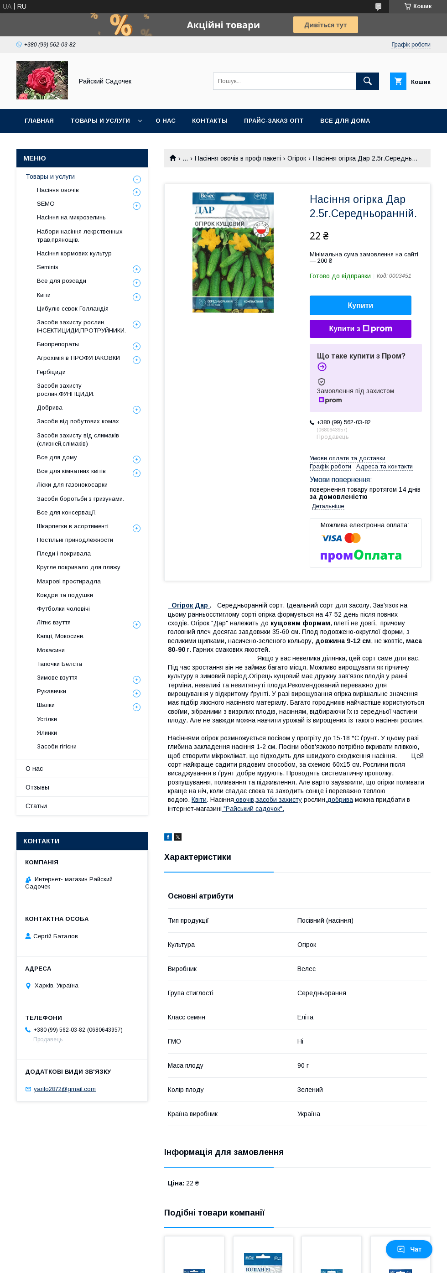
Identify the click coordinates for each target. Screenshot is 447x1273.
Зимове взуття (57, 677)
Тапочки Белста (59, 663)
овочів (244, 799)
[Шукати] (367, 81)
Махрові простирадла (69, 581)
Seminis (47, 267)
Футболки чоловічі (63, 608)
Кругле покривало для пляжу (78, 567)
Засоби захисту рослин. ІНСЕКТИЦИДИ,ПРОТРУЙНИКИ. (81, 326)
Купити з (360, 329)
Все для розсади (61, 280)
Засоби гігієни (57, 746)
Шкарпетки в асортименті (73, 526)
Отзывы (37, 787)
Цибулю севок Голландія (73, 308)
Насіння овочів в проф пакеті (238, 158)
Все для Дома (345, 120)
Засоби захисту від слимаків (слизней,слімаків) (78, 439)
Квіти (199, 799)
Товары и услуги (100, 120)
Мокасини (51, 650)
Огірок (296, 158)
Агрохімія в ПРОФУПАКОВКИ (78, 357)
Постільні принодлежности (75, 539)
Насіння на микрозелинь (71, 217)
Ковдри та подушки (65, 595)
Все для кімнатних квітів (71, 471)
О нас (166, 120)
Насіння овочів (58, 190)
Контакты (210, 120)
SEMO (46, 203)
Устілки (47, 719)
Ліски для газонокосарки (72, 484)
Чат (409, 1249)
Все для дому (57, 457)
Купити (361, 305)
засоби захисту (279, 799)
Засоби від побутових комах (78, 421)
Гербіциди (51, 372)
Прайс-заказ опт (274, 120)
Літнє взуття (54, 622)
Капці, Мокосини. (60, 636)
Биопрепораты (58, 344)
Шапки (46, 704)
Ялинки (47, 732)
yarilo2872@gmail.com (65, 1089)
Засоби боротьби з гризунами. (80, 498)
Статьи (36, 806)
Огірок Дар (191, 605)
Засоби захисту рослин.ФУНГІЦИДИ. (65, 389)
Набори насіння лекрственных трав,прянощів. (80, 235)
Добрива (49, 407)
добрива (340, 799)
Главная (39, 120)
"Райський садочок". (253, 808)
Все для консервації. (67, 512)
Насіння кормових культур (74, 253)
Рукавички (51, 691)
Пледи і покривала (64, 553)
